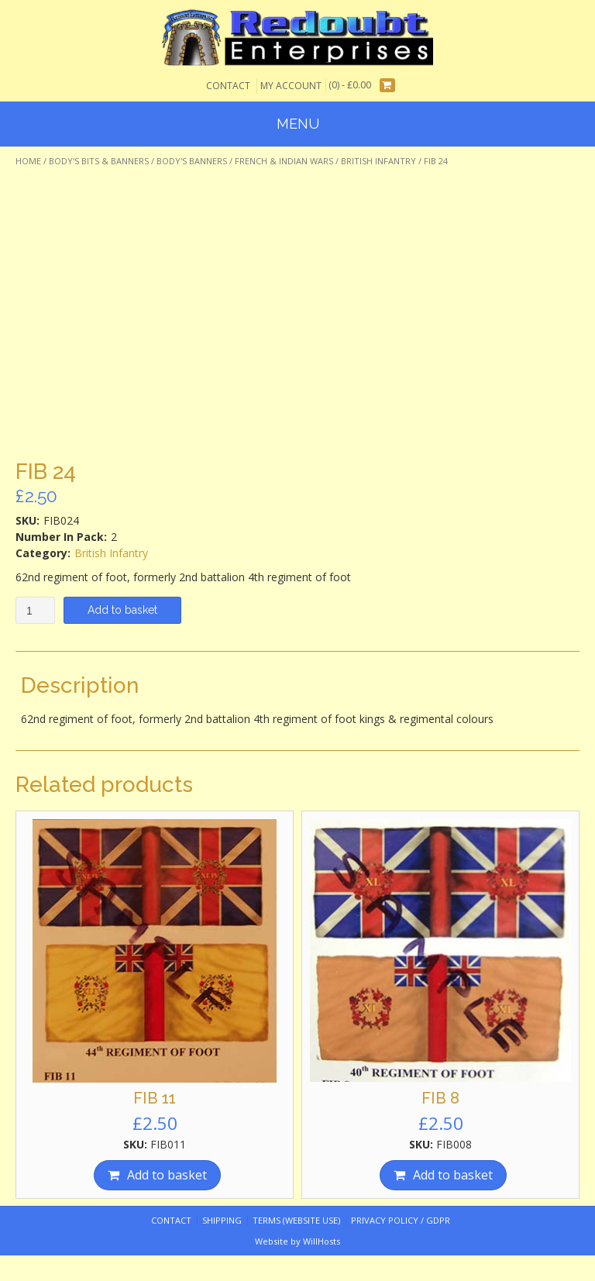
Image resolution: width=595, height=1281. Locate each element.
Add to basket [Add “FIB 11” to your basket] (167, 1174)
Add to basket (122, 610)
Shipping (222, 1220)
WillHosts (321, 1241)
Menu (298, 123)
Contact (228, 85)
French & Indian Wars (284, 161)
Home (28, 161)
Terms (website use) (296, 1220)
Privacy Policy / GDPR (400, 1220)
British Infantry (378, 161)
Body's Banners (191, 161)
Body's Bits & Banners (99, 161)
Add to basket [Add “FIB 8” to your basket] (453, 1174)
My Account (291, 85)
